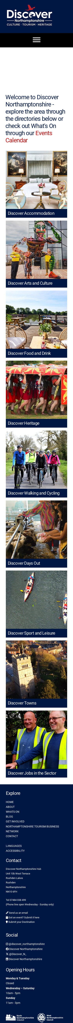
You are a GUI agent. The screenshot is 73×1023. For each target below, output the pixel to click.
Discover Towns (22, 703)
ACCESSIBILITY (15, 850)
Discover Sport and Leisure (31, 633)
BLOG (9, 816)
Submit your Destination (20, 921)
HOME (10, 802)
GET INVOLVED (15, 821)
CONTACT (12, 836)
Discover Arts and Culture (30, 283)
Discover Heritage (23, 423)
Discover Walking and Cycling (33, 493)
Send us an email (17, 912)
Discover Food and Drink (29, 353)
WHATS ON (12, 811)
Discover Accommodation (31, 213)
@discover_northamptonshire (25, 944)
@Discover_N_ (16, 954)
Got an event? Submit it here (22, 917)
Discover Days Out (24, 563)
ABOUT (10, 806)
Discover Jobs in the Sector (32, 773)
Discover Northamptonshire (24, 949)
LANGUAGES (14, 845)
